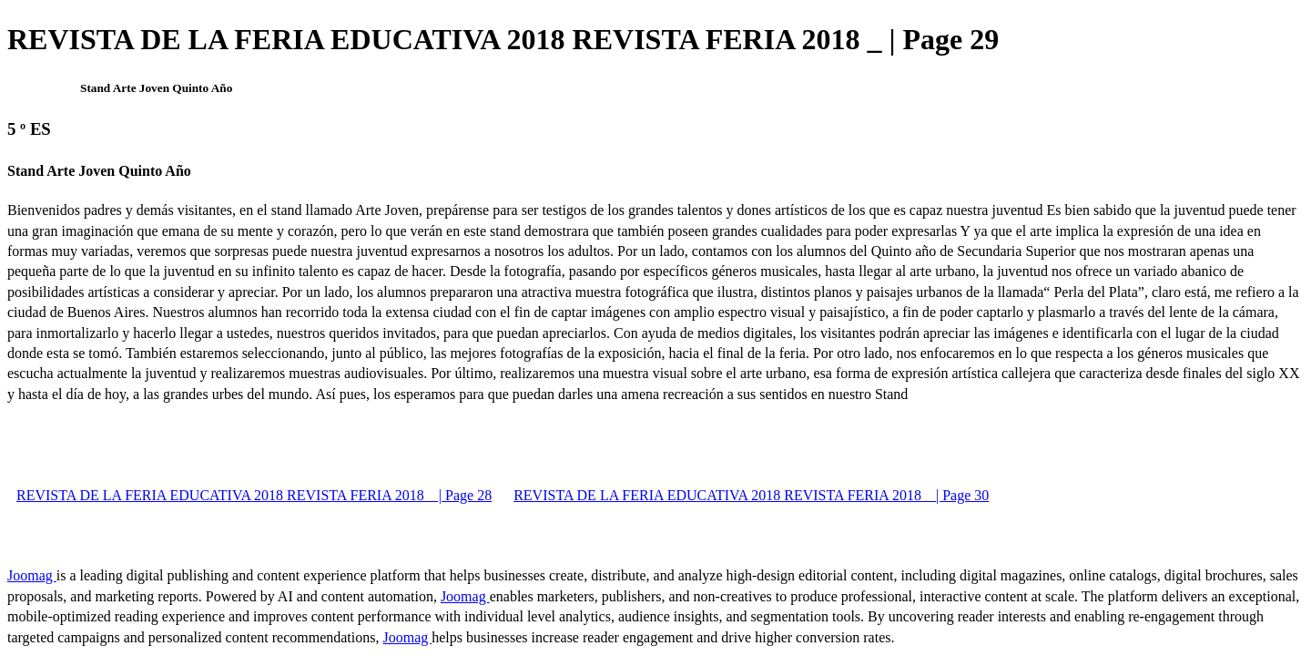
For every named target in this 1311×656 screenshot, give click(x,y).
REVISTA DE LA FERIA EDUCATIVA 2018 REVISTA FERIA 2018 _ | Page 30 (751, 495)
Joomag (31, 575)
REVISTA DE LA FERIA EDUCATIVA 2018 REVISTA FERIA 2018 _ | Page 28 (254, 495)
